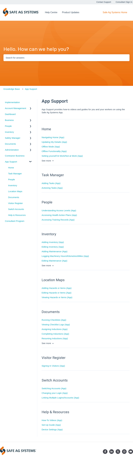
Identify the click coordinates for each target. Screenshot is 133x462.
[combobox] (66, 57)
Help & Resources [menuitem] (17, 215)
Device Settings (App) (52, 429)
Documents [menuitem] (10, 144)
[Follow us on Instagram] (124, 451)
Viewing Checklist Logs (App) (56, 324)
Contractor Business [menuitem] (15, 155)
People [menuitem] (8, 126)
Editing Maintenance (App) (54, 260)
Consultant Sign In (124, 2)
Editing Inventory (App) (53, 247)
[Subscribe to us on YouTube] (130, 451)
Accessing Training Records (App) (58, 219)
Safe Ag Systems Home (115, 12)
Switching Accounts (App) (54, 388)
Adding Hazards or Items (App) (57, 288)
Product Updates (70, 12)
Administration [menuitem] (12, 150)
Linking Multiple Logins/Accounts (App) (60, 397)
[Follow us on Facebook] (105, 451)
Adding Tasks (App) (51, 183)
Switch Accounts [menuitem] (16, 209)
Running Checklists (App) (54, 320)
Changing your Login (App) (55, 393)
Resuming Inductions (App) (55, 338)
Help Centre (51, 12)
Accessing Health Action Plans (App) (59, 215)
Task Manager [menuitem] (15, 173)
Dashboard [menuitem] (10, 114)
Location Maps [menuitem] (15, 191)
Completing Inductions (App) (55, 334)
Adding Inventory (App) (53, 242)
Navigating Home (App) (53, 137)
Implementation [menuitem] (12, 102)
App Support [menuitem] (11, 161)
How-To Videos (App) (52, 420)
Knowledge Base (11, 89)
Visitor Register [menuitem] (15, 203)
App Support (31, 89)
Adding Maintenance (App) (54, 251)
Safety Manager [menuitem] (12, 138)
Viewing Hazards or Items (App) (57, 297)
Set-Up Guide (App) (51, 425)
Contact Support (103, 2)
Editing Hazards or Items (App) (56, 292)
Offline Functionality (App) (54, 151)
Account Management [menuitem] (15, 108)
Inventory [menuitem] (9, 132)
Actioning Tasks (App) (52, 188)
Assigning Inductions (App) (54, 329)
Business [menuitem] (9, 120)
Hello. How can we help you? (36, 49)
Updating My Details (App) (54, 142)
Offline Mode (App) (51, 146)
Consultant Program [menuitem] (14, 221)
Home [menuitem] (11, 167)
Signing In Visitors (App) (53, 366)
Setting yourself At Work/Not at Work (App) (62, 156)
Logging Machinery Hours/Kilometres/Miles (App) (65, 256)
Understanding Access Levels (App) (59, 210)
